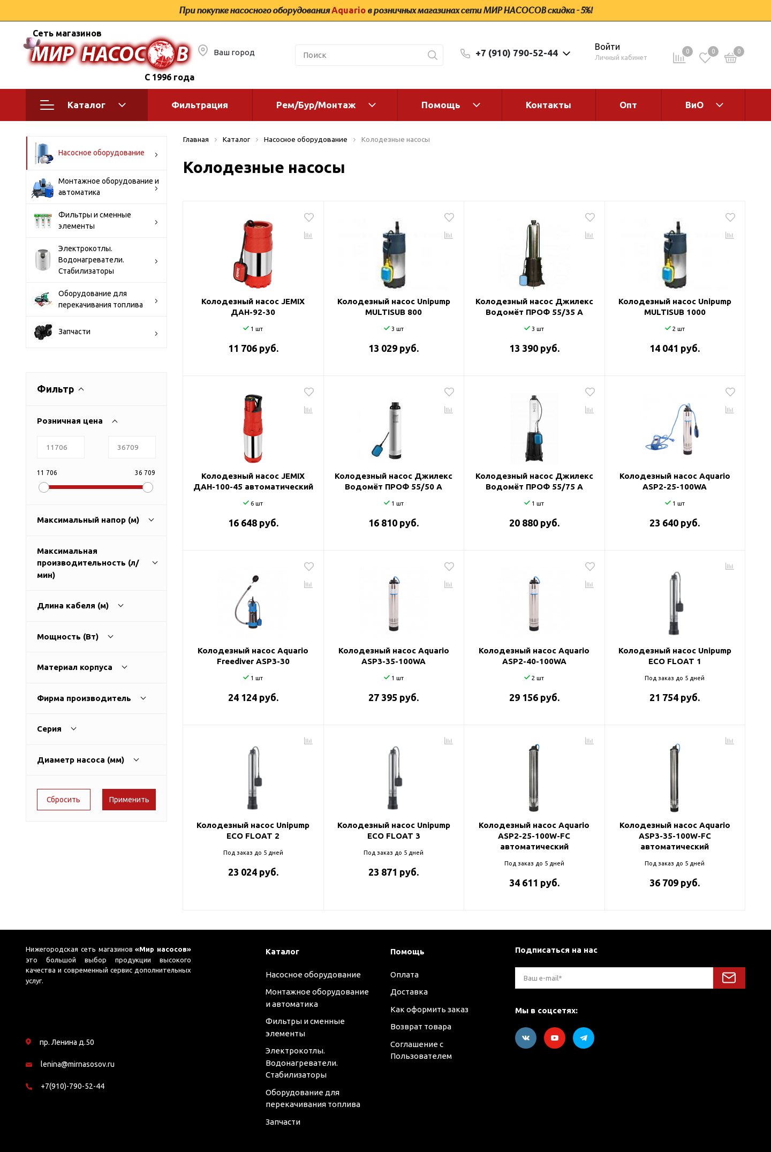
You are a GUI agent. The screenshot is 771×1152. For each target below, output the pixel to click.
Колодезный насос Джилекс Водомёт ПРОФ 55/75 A (534, 481)
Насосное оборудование (95, 153)
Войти (607, 46)
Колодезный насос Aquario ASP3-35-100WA (393, 656)
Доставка (409, 991)
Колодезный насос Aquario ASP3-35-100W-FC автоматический (674, 835)
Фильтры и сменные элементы (95, 220)
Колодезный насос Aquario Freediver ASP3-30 (253, 656)
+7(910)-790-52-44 (72, 1086)
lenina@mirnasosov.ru (78, 1064)
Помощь (440, 105)
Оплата (404, 974)
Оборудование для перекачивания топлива (95, 299)
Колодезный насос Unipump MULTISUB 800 (393, 307)
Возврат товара (420, 1026)
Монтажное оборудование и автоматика (95, 187)
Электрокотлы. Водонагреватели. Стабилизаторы (95, 259)
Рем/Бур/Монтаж (316, 105)
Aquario (348, 10)
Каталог (83, 105)
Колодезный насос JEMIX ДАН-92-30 (253, 307)
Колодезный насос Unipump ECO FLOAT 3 (393, 830)
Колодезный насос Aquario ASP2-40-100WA (534, 656)
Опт (628, 105)
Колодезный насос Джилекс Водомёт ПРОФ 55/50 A (393, 481)
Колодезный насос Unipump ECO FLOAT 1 (674, 656)
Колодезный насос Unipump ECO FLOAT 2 (252, 830)
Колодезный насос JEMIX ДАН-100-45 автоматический (253, 481)
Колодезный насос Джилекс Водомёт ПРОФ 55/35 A (534, 307)
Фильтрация (199, 105)
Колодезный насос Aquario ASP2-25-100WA (674, 481)
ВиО (694, 105)
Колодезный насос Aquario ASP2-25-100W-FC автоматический (534, 835)
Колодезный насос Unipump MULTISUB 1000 (674, 307)
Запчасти (95, 332)
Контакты (548, 105)
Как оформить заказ (429, 1009)
